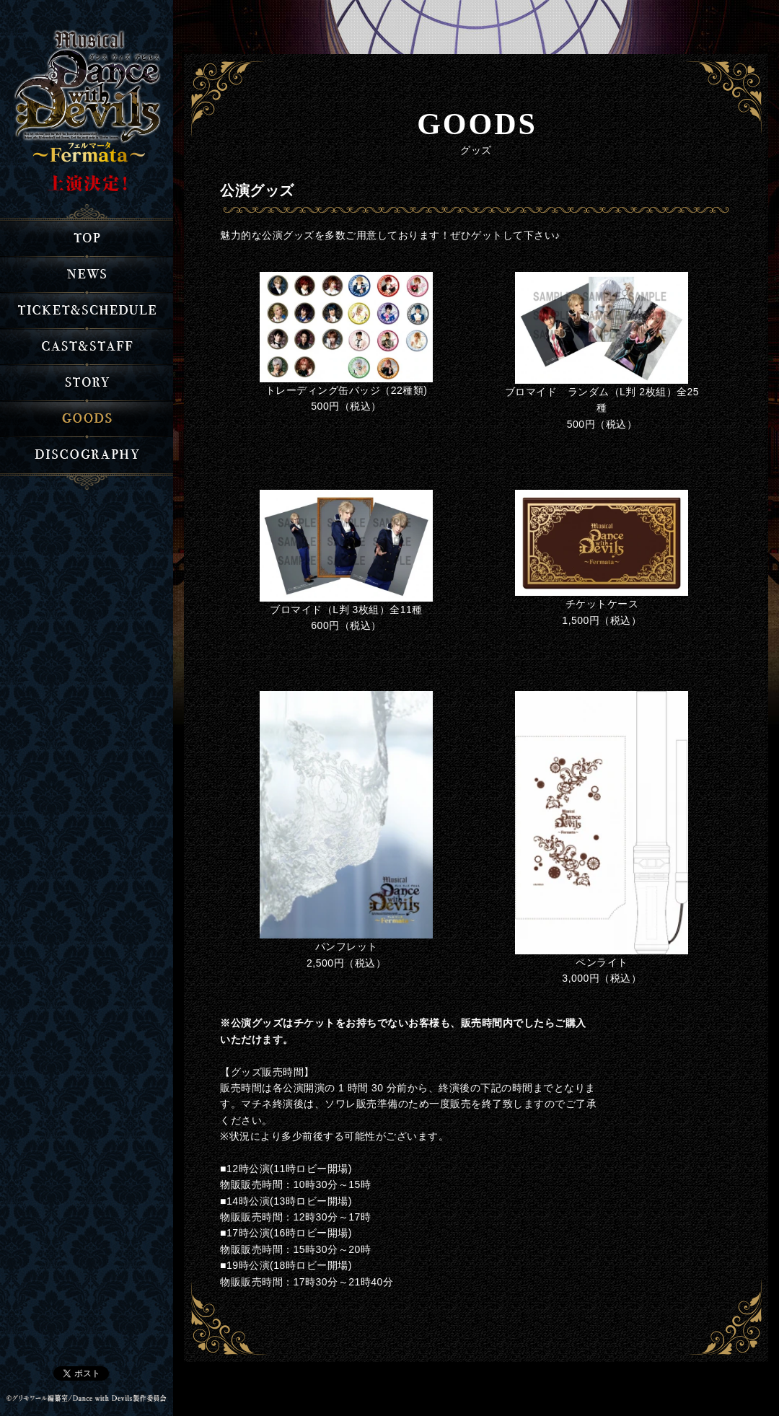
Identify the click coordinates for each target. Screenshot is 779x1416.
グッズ (86, 419)
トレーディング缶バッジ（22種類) (346, 390)
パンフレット (346, 946)
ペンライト (602, 962)
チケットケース (602, 604)
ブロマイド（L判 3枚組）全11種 (346, 609)
